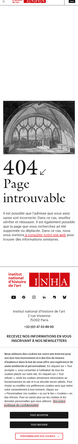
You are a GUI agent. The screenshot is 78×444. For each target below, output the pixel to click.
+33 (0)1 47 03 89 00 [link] (39, 326)
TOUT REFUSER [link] (39, 425)
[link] (39, 280)
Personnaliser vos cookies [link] (37, 436)
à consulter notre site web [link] (45, 235)
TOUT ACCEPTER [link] (39, 415)
